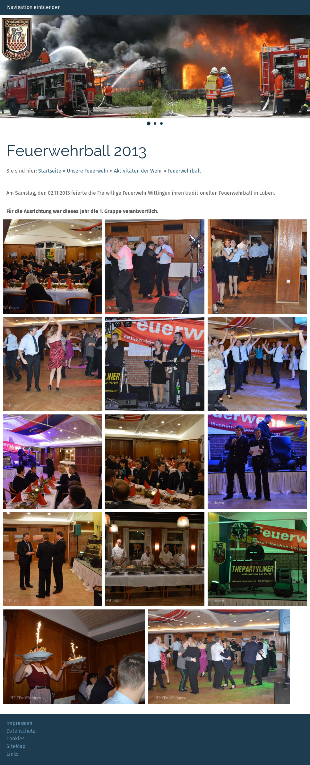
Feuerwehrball (184, 171)
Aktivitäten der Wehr (138, 171)
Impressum (19, 723)
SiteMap (16, 746)
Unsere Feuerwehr (87, 171)
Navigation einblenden (34, 7)
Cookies (15, 738)
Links (12, 754)
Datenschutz (20, 731)
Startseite (49, 171)
